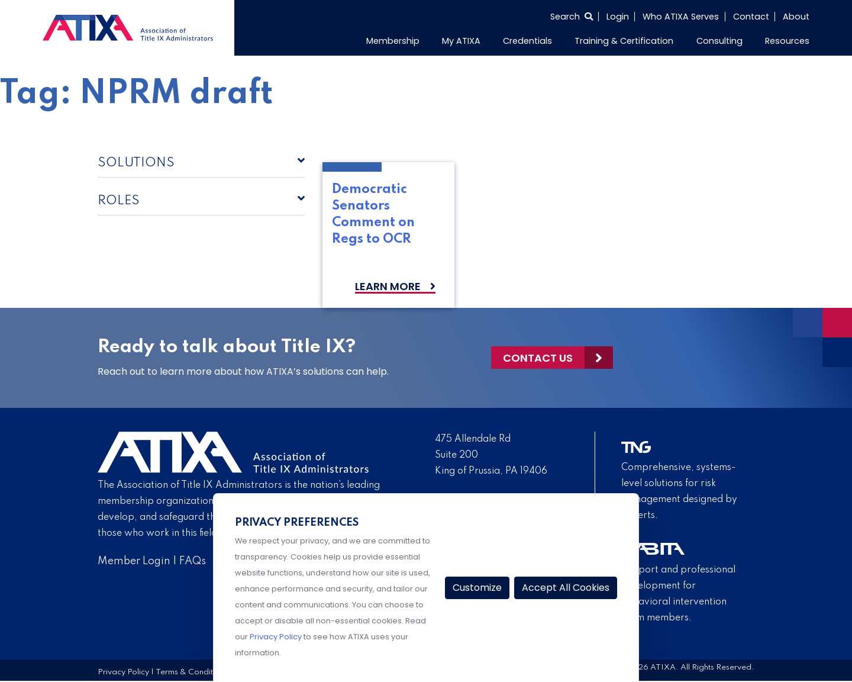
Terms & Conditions (192, 672)
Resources (787, 41)
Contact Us (538, 357)
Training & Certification (624, 41)
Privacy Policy (123, 672)
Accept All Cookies (565, 587)
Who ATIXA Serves (681, 16)
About (796, 16)
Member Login (134, 561)
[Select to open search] (571, 16)
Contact (751, 16)
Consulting (719, 41)
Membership (392, 41)
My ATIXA (461, 41)
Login (617, 16)
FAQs (192, 561)
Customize (477, 587)
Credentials (527, 41)
